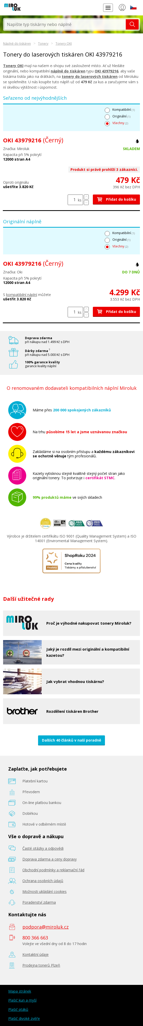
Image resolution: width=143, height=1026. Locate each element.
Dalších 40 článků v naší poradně (71, 740)
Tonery (43, 43)
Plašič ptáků (18, 1009)
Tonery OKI (64, 43)
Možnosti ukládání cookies (44, 891)
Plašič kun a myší (22, 1000)
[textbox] (65, 24)
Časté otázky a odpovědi (43, 848)
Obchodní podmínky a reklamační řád (53, 869)
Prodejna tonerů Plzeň (41, 965)
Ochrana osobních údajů (42, 880)
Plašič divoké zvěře (24, 1018)
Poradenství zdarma (39, 902)
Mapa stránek (19, 991)
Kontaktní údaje (35, 954)
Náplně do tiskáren (17, 43)
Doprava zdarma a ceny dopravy (49, 859)
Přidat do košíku (116, 199)
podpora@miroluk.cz (45, 927)
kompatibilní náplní (21, 294)
